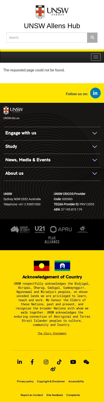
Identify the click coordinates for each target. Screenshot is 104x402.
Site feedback (54, 395)
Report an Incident (32, 395)
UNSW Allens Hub (52, 25)
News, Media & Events (27, 160)
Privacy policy (25, 381)
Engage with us (20, 133)
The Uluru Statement (52, 333)
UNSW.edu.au (13, 113)
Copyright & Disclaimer (51, 381)
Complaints (73, 395)
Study (11, 146)
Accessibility (76, 381)
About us (14, 173)
